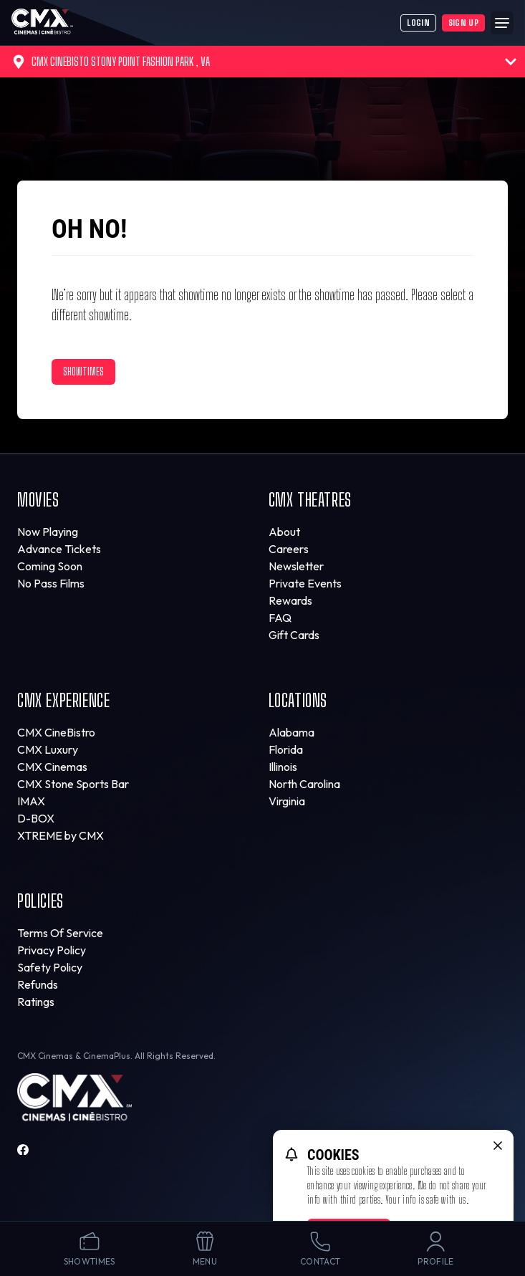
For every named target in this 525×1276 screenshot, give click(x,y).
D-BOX (35, 818)
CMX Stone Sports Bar (73, 784)
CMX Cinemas (52, 766)
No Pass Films (51, 583)
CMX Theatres (310, 499)
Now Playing (47, 531)
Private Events (305, 583)
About (284, 531)
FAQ (280, 617)
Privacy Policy (51, 950)
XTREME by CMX (60, 835)
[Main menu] (502, 22)
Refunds (37, 984)
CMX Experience (63, 700)
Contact (320, 1248)
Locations (298, 700)
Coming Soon (49, 566)
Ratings (35, 1001)
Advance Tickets (59, 549)
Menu (205, 1248)
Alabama (291, 732)
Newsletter (296, 566)
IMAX (31, 801)
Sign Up (463, 22)
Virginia (287, 801)
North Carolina (304, 784)
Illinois (283, 766)
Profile (435, 1248)
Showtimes (83, 371)
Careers (289, 549)
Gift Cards (294, 635)
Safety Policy (49, 967)
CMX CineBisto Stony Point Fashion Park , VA (263, 61)
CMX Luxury (47, 749)
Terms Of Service (60, 933)
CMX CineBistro (56, 732)
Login (418, 22)
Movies (38, 499)
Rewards (290, 600)
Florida (286, 749)
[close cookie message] (498, 1145)
